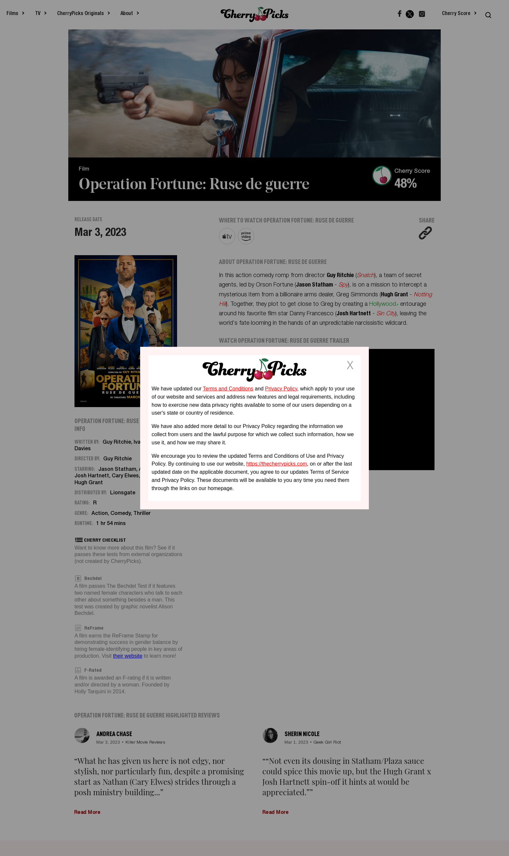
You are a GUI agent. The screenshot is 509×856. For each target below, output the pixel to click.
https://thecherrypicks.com (276, 464)
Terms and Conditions (228, 388)
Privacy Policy (281, 388)
